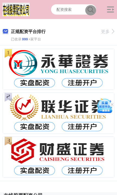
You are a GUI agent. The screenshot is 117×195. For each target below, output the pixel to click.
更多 (107, 31)
